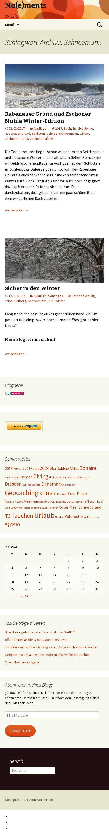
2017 (58, 128)
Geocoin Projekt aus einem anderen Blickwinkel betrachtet (47, 655)
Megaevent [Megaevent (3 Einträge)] (39, 501)
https (9, 301)
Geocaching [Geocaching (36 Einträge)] (21, 492)
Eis (75, 128)
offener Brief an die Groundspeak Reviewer (36, 639)
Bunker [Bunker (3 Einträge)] (9, 477)
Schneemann (68, 133)
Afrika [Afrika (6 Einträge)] (74, 468)
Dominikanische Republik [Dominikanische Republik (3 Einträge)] (76, 477)
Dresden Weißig (83, 296)
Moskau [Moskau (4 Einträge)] (50, 501)
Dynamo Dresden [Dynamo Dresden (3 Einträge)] (31, 484)
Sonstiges (55, 296)
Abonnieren (20, 730)
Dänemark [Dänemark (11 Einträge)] (52, 484)
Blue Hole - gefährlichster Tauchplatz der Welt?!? (40, 632)
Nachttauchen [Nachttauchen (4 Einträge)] (65, 501)
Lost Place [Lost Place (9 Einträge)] (77, 493)
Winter (84, 133)
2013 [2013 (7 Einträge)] (9, 468)
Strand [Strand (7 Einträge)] (95, 507)
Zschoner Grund (16, 138)
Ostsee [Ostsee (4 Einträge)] (9, 507)
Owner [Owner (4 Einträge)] (18, 507)
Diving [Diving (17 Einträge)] (40, 476)
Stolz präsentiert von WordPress (29, 799)
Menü (9, 24)
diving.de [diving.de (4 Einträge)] (55, 477)
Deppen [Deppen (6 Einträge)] (26, 477)
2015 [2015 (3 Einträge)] (15, 468)
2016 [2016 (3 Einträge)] (21, 468)
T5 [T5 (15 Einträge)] (8, 515)
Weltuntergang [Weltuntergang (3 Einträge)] (92, 516)
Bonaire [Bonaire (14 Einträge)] (88, 468)
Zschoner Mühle (41, 138)
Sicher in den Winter (32, 288)
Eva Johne (85, 128)
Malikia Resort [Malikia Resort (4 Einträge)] (14, 501)
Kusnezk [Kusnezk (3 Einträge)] (62, 494)
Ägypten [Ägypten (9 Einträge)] (12, 524)
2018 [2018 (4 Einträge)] (36, 468)
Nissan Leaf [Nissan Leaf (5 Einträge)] (95, 501)
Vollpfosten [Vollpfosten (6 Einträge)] (74, 516)
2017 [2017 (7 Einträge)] (28, 468)
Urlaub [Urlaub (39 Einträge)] (44, 515)
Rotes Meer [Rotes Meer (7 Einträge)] (68, 507)
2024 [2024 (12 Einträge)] (44, 468)
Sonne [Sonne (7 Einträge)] (84, 507)
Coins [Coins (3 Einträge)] (17, 477)
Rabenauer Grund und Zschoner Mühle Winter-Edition (48, 117)
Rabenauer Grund (17, 133)
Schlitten (38, 133)
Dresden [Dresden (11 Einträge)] (13, 484)
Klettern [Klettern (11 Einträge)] (47, 493)
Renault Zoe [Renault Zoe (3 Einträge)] (40, 507)
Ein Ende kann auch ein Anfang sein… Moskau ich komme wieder (51, 647)
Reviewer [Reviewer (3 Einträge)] (53, 507)
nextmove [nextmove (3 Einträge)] (80, 501)
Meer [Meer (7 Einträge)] (28, 501)
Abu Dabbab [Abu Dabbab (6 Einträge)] (59, 468)
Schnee (51, 133)
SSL (51, 301)
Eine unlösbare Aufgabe (22, 662)
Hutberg (20, 301)
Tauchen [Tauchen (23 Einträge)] (22, 515)
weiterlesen (17, 210)
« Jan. (25, 596)
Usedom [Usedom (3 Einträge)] (59, 516)
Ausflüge (40, 128)
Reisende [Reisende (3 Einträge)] (28, 507)
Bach (67, 128)
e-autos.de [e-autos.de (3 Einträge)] (69, 484)
